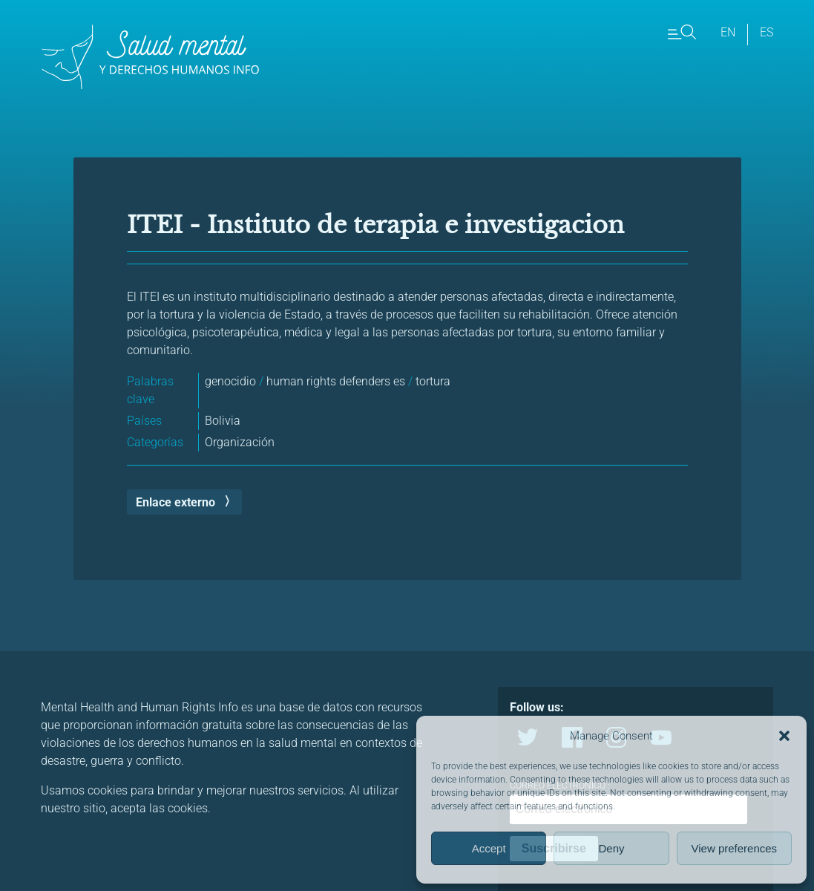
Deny (611, 848)
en (728, 32)
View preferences (735, 848)
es (766, 32)
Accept (489, 848)
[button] (784, 735)
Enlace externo (175, 502)
